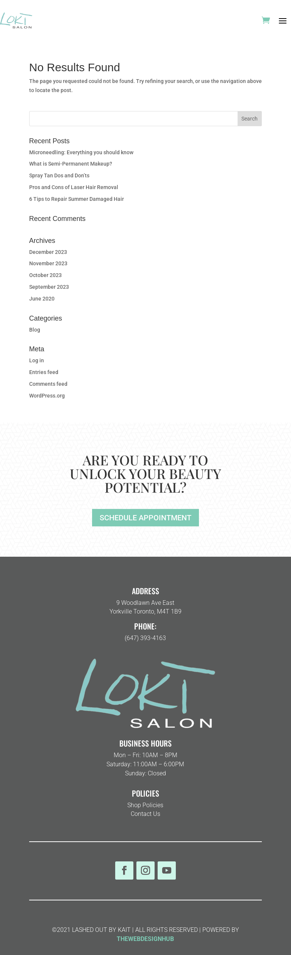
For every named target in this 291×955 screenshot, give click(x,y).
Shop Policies (145, 805)
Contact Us (145, 813)
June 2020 (42, 299)
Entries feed (43, 372)
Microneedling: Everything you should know (81, 152)
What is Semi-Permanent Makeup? (70, 164)
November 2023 (48, 263)
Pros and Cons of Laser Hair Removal (73, 187)
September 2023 (49, 287)
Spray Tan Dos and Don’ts (59, 175)
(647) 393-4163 (145, 638)
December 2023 (48, 252)
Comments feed (48, 384)
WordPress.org (47, 396)
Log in (36, 360)
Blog (34, 330)
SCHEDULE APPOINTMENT (145, 517)
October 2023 (45, 275)
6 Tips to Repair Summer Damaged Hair (76, 199)
